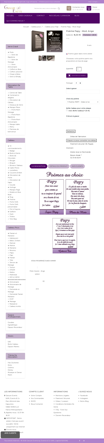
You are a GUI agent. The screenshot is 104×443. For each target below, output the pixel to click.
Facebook (84, 395)
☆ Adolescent (13, 238)
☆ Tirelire (11, 216)
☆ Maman (11, 243)
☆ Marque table (14, 124)
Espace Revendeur (15, 327)
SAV (9, 342)
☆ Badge (11, 151)
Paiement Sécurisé (63, 398)
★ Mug (10, 197)
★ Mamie (11, 245)
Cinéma (11, 367)
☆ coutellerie (13, 170)
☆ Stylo (11, 214)
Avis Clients (10, 433)
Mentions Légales (62, 395)
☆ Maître (11, 272)
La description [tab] (38, 166)
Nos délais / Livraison (59, 16)
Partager (76, 83)
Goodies (11, 322)
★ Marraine (12, 248)
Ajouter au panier (77, 75)
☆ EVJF (11, 299)
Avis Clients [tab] (77, 166)
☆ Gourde (11, 185)
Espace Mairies (13, 347)
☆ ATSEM (11, 270)
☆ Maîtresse (12, 275)
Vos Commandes (37, 398)
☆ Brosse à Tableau (15, 165)
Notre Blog (84, 401)
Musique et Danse (15, 372)
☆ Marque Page (14, 190)
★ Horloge (12, 187)
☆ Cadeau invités (14, 306)
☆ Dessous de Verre (15, 105)
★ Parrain (11, 258)
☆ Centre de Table (15, 93)
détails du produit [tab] (58, 166)
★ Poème (11, 199)
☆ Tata (10, 260)
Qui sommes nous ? (15, 21)
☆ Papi (10, 255)
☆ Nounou (12, 250)
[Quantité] (78, 69)
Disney (10, 370)
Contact (41, 16)
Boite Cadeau (13, 344)
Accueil (10, 16)
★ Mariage (12, 301)
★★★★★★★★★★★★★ (17, 279)
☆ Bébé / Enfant (14, 241)
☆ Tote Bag (12, 219)
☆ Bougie (11, 160)
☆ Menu (11, 127)
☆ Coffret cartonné (15, 72)
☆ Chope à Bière (14, 74)
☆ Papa (11, 253)
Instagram (84, 398)
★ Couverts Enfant (15, 173)
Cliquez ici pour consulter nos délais (81, 140)
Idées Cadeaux (25, 16)
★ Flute (11, 52)
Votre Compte (36, 395)
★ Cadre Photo (13, 168)
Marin (10, 375)
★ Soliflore (12, 212)
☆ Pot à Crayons (14, 209)
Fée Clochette (13, 363)
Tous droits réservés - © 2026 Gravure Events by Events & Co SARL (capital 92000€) (36, 441)
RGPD (33, 401)
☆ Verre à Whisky (14, 77)
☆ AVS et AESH (14, 277)
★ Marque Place (14, 107)
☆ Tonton (11, 267)
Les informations (13, 392)
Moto (10, 365)
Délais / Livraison (62, 401)
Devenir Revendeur (63, 415)
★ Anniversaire (13, 282)
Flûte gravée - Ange (37, 271)
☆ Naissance (12, 304)
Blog (77, 16)
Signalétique (12, 325)
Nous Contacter (37, 404)
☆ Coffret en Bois (14, 69)
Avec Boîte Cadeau (78, 110)
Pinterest (80, 83)
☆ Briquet (11, 163)
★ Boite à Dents (14, 153)
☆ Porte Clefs (13, 202)
